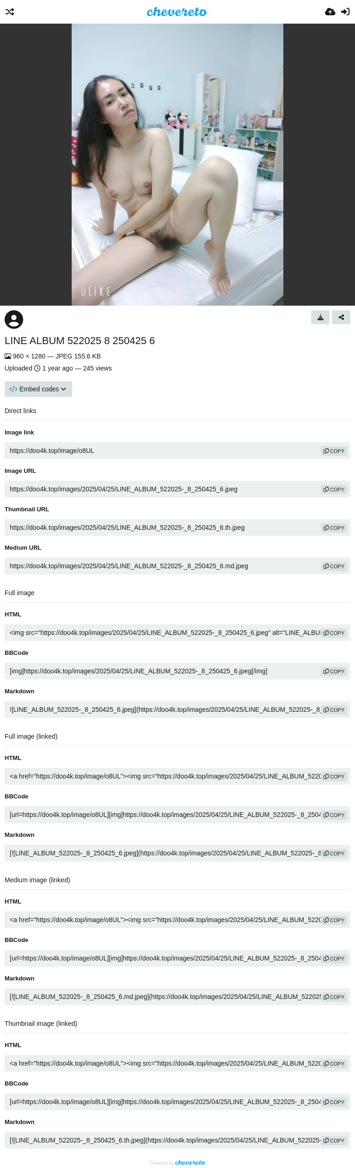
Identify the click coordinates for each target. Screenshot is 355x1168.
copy (334, 451)
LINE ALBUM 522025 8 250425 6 (80, 340)
